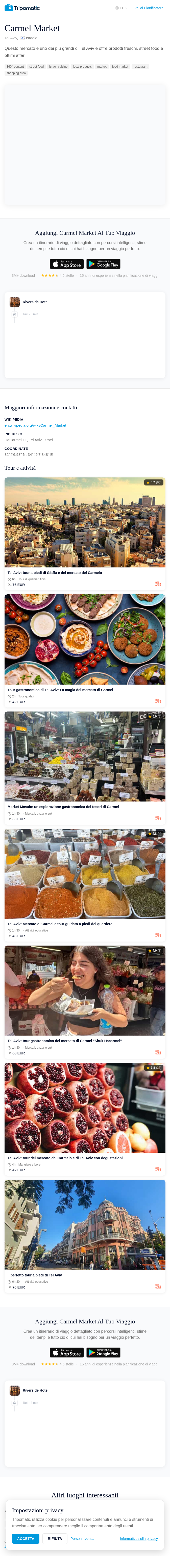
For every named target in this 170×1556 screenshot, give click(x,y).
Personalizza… (82, 1539)
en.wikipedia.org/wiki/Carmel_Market (35, 425)
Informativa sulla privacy (139, 1539)
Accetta (25, 1539)
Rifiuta (55, 1539)
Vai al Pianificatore (148, 8)
